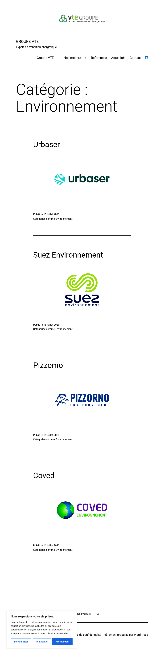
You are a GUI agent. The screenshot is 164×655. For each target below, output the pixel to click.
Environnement (64, 218)
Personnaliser (21, 641)
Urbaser (46, 144)
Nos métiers (72, 58)
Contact (135, 58)
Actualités (118, 58)
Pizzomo (48, 365)
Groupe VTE (45, 58)
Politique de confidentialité (84, 634)
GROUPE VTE (27, 41)
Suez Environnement (68, 254)
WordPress (141, 634)
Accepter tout (62, 641)
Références (99, 58)
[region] (41, 630)
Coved (44, 475)
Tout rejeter (42, 641)
